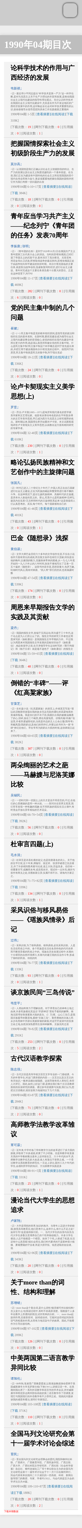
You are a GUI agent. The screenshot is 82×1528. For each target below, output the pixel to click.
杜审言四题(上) (32, 844)
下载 (70, 114)
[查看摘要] (43, 114)
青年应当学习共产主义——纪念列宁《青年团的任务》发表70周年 (43, 226)
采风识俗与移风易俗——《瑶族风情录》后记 (43, 920)
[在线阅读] (58, 114)
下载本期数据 (11, 1511)
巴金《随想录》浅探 (39, 538)
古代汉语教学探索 (36, 1058)
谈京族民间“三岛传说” (43, 992)
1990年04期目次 (37, 44)
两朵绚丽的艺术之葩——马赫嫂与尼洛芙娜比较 (43, 775)
